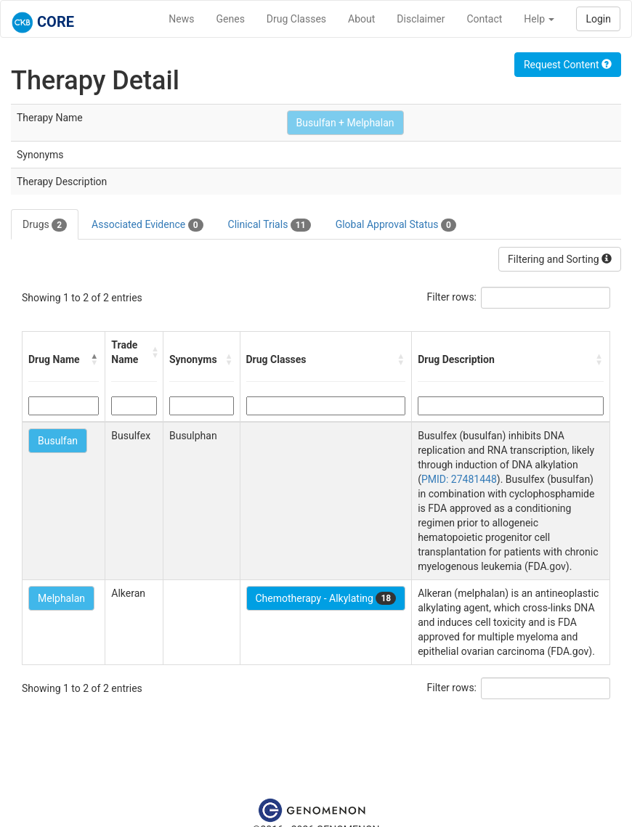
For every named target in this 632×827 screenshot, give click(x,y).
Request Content (568, 64)
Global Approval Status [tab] (396, 225)
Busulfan (58, 441)
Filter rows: (452, 297)
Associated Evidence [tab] (147, 225)
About (361, 19)
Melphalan (61, 598)
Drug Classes (296, 19)
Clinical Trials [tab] (269, 225)
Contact (484, 19)
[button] (94, 359)
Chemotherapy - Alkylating (326, 598)
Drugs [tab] (45, 225)
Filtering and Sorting (560, 259)
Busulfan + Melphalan (345, 123)
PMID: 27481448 (459, 479)
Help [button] (539, 19)
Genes (230, 19)
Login (598, 19)
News (181, 19)
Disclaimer (421, 19)
